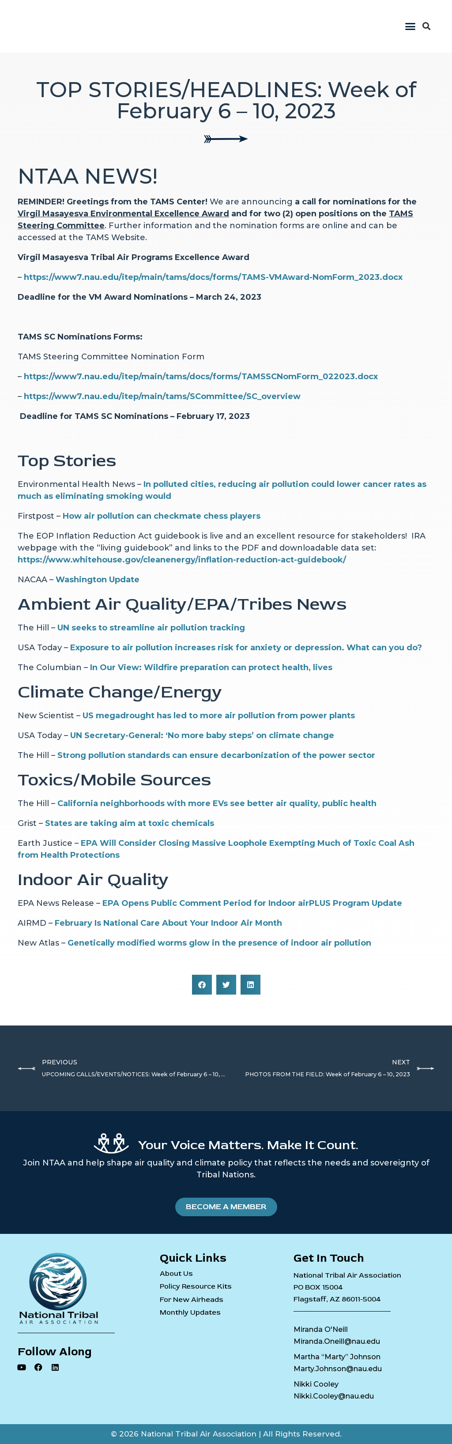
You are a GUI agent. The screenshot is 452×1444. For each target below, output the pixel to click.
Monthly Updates (190, 1312)
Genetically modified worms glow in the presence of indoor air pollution (219, 943)
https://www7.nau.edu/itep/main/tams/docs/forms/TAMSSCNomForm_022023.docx (201, 376)
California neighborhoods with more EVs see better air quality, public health (217, 803)
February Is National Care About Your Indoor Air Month (168, 923)
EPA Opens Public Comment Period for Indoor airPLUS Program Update (252, 903)
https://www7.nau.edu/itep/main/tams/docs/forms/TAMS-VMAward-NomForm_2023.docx (213, 277)
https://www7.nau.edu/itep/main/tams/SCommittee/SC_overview (162, 396)
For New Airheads (191, 1300)
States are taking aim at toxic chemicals (129, 823)
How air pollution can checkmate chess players (161, 516)
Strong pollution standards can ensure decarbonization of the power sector (216, 755)
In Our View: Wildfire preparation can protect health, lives (211, 667)
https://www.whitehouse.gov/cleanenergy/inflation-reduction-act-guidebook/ (182, 560)
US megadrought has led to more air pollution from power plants (219, 715)
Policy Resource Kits (196, 1286)
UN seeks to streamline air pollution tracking (151, 628)
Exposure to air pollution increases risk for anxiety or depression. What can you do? (246, 647)
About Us (176, 1274)
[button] (410, 26)
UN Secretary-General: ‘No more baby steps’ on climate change (202, 735)
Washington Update (97, 579)
